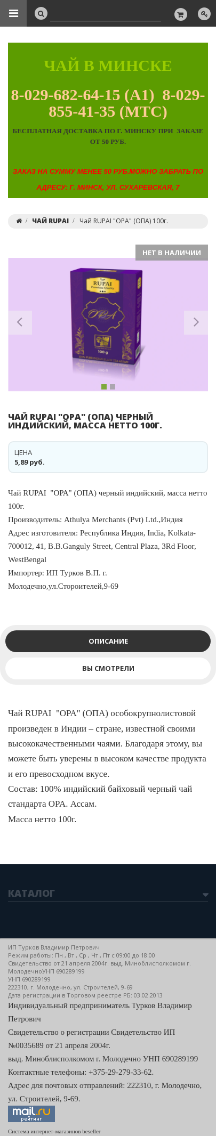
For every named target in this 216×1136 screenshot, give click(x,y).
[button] (20, 324)
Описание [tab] (108, 641)
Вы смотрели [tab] (108, 668)
